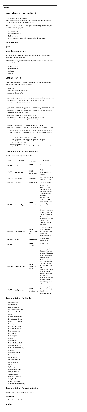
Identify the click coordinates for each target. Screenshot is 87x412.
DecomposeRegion (14, 307)
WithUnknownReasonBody (16, 384)
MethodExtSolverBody (15, 343)
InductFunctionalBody (15, 317)
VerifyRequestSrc (13, 372)
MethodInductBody (14, 345)
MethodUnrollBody (14, 352)
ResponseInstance (14, 360)
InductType (11, 324)
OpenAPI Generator (12, 28)
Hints (10, 314)
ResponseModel (13, 362)
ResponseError (13, 357)
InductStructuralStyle (15, 321)
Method (10, 338)
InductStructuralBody (15, 319)
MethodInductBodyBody (16, 348)
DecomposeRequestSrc (15, 309)
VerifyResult (12, 379)
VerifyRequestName (14, 369)
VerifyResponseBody (14, 376)
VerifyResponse (13, 374)
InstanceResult (13, 333)
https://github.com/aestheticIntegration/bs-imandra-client (24, 20)
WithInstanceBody (14, 381)
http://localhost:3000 (26, 156)
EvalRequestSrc (13, 302)
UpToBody (11, 367)
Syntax (10, 364)
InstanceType (12, 336)
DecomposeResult (14, 312)
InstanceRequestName (15, 326)
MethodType (12, 350)
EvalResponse (12, 305)
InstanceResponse (14, 331)
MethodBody (12, 340)
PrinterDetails (12, 355)
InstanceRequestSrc (14, 329)
